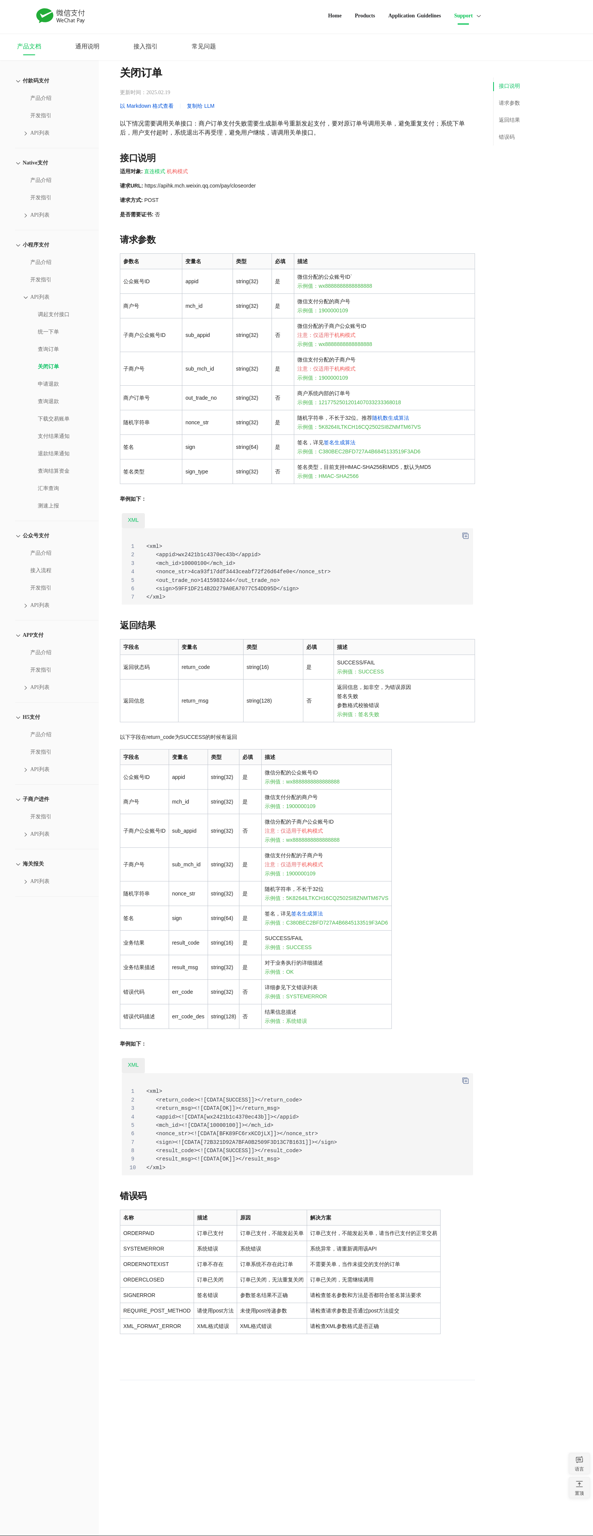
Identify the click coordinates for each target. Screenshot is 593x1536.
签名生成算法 (339, 442)
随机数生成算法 (390, 418)
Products (365, 16)
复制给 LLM (200, 106)
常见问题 (204, 46)
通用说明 (87, 46)
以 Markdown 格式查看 (147, 106)
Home (335, 16)
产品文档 (29, 46)
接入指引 (146, 46)
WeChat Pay (60, 15)
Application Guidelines (414, 16)
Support (463, 16)
